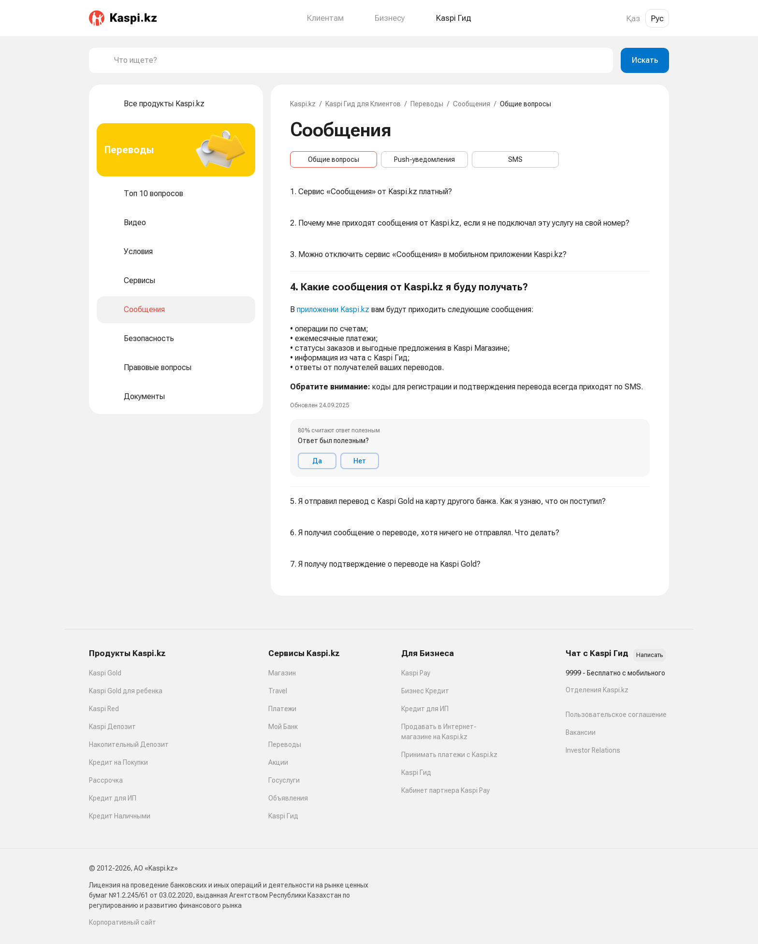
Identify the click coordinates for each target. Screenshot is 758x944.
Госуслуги (284, 780)
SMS (515, 159)
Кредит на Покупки (118, 762)
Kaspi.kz (303, 104)
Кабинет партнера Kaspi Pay (445, 790)
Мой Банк (283, 726)
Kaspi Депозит (112, 726)
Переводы (426, 104)
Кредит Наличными (119, 816)
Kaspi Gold (105, 673)
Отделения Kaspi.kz (597, 690)
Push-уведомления (424, 159)
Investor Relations (593, 750)
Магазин (282, 673)
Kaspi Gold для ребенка (125, 691)
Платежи (282, 709)
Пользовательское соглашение (616, 714)
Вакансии (581, 732)
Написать (649, 655)
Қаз (633, 18)
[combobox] (359, 60)
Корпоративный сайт (122, 922)
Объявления (288, 798)
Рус (657, 18)
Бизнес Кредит (425, 691)
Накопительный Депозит (129, 744)
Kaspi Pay (415, 673)
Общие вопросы (333, 159)
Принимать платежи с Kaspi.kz (449, 754)
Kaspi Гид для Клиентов (363, 104)
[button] (470, 379)
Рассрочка (106, 780)
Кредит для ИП (112, 798)
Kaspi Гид (283, 816)
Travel (277, 691)
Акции (278, 762)
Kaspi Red (104, 709)
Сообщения (471, 104)
